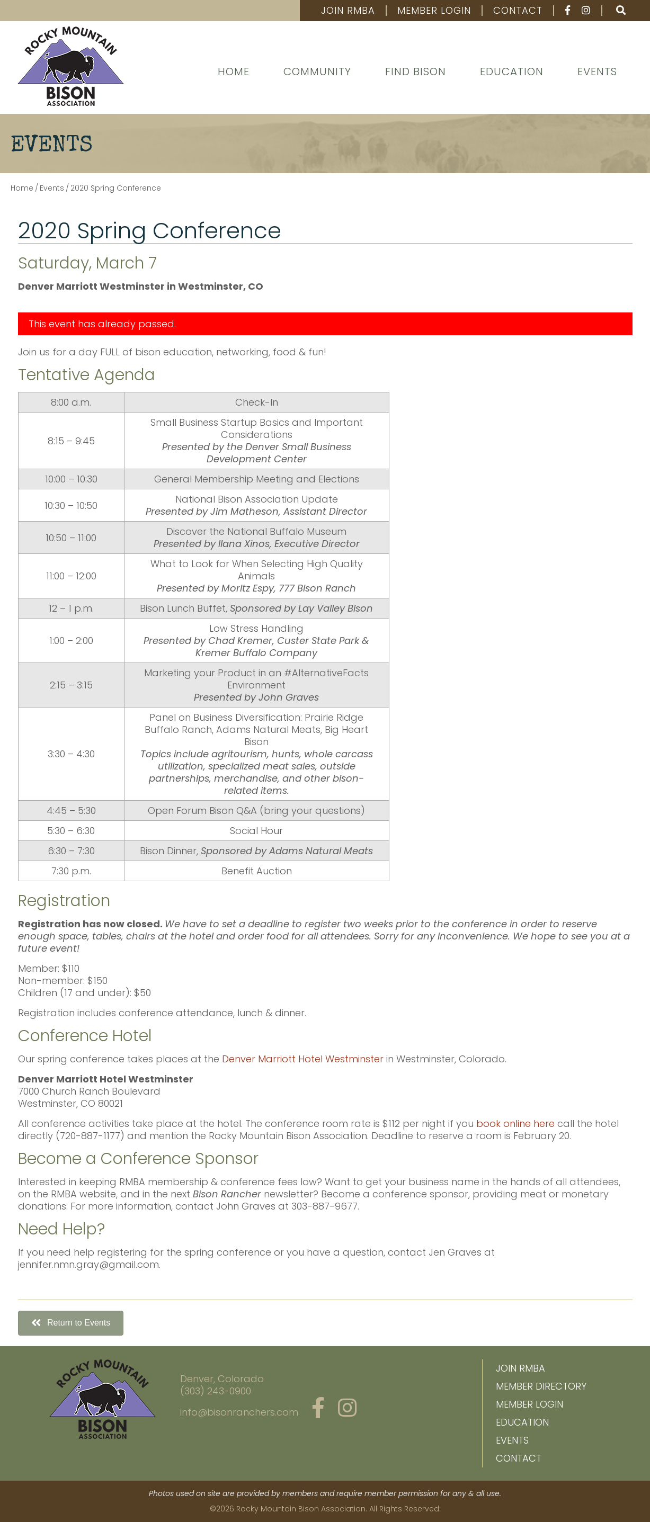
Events (597, 71)
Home (234, 71)
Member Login (434, 10)
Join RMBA (348, 10)
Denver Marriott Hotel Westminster (303, 1059)
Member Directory (541, 1386)
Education (512, 71)
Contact (517, 10)
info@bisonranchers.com (239, 1412)
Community (317, 71)
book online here (515, 1123)
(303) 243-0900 (215, 1391)
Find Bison (415, 71)
